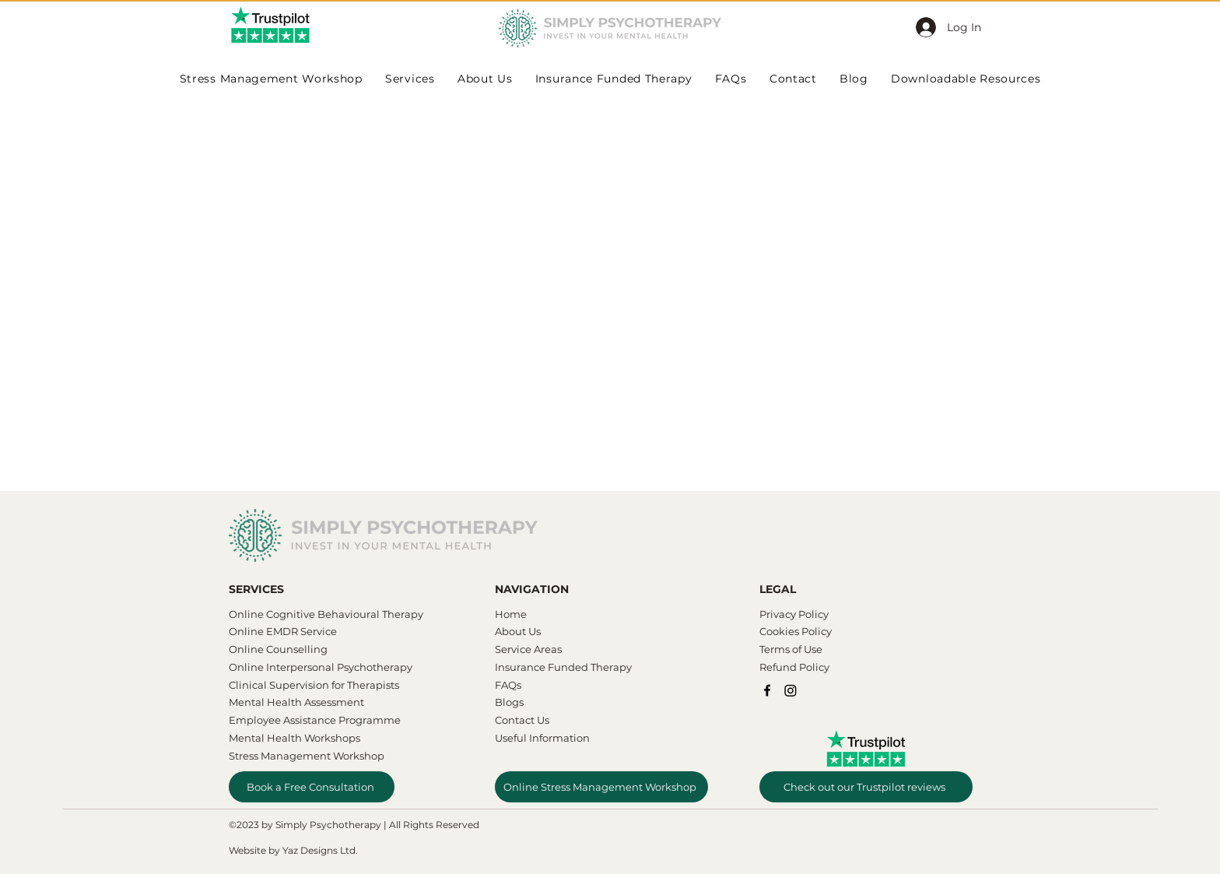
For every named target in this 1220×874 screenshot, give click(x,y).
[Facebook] (767, 690)
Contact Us (522, 720)
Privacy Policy (794, 614)
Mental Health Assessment (297, 702)
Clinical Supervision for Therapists (314, 685)
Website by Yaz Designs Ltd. (293, 850)
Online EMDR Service (283, 631)
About (510, 631)
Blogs (509, 702)
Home (511, 614)
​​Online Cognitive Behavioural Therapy (326, 614)
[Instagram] (790, 690)
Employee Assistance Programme (315, 720)
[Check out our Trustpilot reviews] (866, 786)
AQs (511, 685)
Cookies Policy (795, 631)
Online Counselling (278, 649)
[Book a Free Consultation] (311, 786)
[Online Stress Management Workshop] (601, 786)
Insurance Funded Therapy (563, 667)
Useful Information (542, 738)
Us (533, 631)
